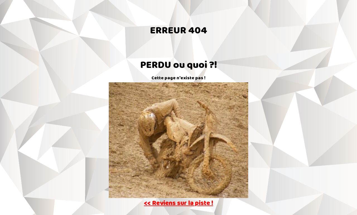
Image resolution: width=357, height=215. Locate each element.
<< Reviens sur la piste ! (178, 203)
